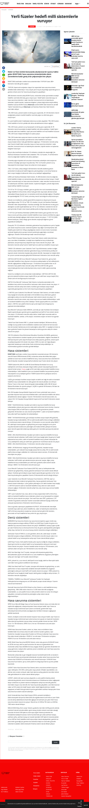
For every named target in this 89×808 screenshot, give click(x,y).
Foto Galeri (35, 773)
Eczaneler (63, 783)
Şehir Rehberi (64, 794)
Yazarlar (34, 779)
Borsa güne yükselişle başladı (77, 105)
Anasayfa (4, 9)
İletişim (34, 789)
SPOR (47, 792)
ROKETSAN (11, 354)
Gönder (56, 742)
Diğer (77, 4)
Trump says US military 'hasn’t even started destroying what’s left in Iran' (77, 219)
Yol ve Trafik (64, 778)
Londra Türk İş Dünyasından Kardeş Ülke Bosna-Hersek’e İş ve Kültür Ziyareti (77, 132)
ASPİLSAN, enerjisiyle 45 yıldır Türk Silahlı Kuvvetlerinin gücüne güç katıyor (77, 114)
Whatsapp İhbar (19, 789)
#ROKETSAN (18, 729)
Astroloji (78, 785)
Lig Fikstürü (64, 785)
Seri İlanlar (64, 792)
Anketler (78, 778)
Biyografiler (79, 781)
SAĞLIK (48, 794)
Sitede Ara (79, 776)
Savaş (24, 369)
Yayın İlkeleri (4, 789)
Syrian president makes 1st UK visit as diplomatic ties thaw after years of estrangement (78, 144)
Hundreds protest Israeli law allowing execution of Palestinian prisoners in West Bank (77, 164)
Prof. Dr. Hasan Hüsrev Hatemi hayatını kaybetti (77, 153)
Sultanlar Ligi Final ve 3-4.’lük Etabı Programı (77, 88)
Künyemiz (35, 786)
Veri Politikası (4, 792)
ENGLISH (28, 4)
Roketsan (31, 105)
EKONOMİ (68, 4)
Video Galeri (35, 776)
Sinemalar (64, 789)
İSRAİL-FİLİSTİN (38, 4)
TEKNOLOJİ (49, 796)
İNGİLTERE (20, 4)
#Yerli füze (11, 729)
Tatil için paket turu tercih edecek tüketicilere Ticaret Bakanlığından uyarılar (78, 66)
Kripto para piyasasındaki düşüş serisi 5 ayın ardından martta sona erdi (78, 54)
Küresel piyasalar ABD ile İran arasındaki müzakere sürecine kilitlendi (77, 78)
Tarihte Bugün (65, 787)
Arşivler (34, 782)
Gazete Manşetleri (66, 796)
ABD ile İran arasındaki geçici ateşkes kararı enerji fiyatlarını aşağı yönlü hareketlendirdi (77, 41)
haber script (3, 806)
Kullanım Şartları (19, 787)
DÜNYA (46, 4)
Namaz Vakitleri (65, 781)
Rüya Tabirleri (80, 783)
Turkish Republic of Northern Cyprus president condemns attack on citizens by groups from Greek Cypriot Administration (77, 204)
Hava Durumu (65, 776)
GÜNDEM (60, 4)
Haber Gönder (19, 792)
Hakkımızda (4, 787)
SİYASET (53, 4)
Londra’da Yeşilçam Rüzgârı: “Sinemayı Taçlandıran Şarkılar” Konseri (78, 96)
